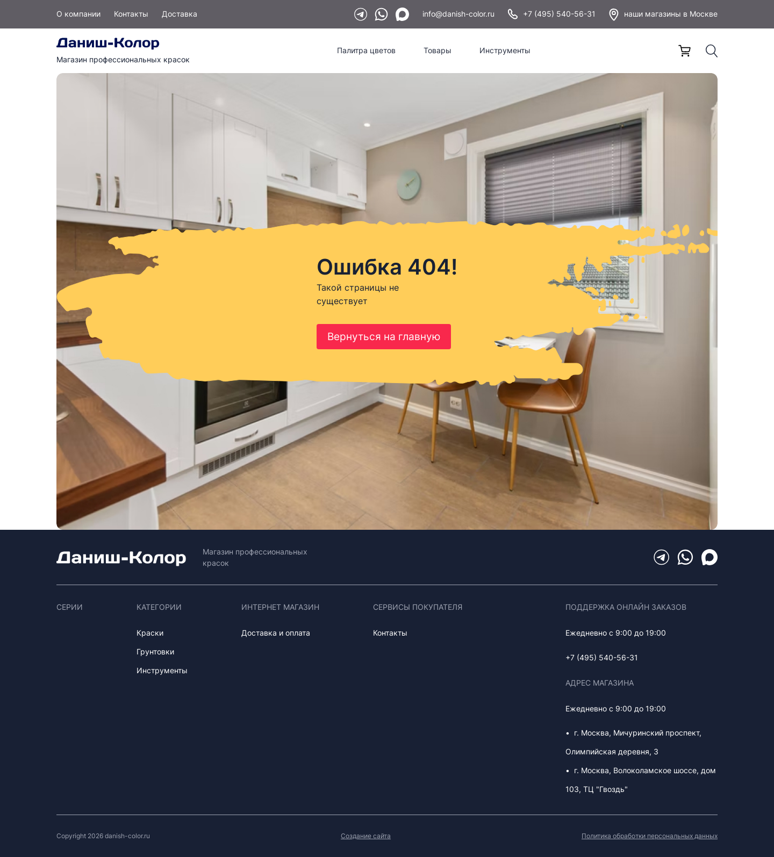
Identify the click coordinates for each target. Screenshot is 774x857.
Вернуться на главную (383, 336)
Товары (438, 50)
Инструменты (505, 50)
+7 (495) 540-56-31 (552, 14)
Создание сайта (366, 836)
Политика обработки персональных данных (650, 836)
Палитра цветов (366, 50)
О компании (78, 13)
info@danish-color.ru (458, 13)
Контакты (131, 13)
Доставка (179, 13)
